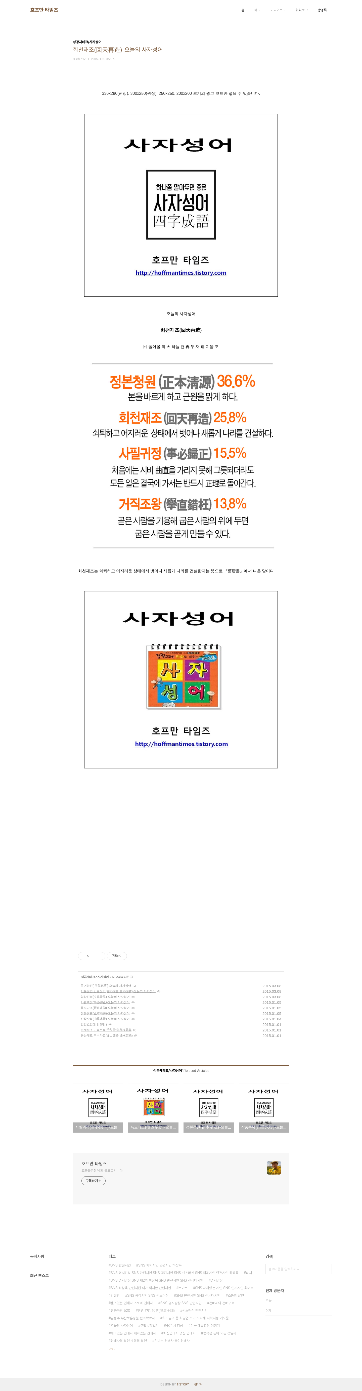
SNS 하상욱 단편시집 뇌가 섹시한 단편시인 (141, 1288)
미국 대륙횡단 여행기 (205, 1326)
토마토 (183, 1288)
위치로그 (302, 10)
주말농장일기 (149, 1326)
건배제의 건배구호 (221, 1303)
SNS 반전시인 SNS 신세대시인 (198, 1295)
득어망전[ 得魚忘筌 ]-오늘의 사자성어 (106, 985)
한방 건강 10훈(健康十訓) (156, 1311)
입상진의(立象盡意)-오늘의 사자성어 (105, 996)
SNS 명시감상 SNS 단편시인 (181, 1303)
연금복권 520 (120, 1311)
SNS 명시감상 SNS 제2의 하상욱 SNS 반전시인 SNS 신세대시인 (157, 1280)
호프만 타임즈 (44, 10)
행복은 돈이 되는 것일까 (219, 1333)
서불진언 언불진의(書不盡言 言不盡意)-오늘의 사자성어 (118, 991)
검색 (327, 1269)
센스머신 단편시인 (194, 1311)
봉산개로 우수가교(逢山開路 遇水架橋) (107, 1035)
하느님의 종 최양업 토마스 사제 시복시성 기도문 (195, 1318)
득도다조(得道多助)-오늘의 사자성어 (105, 1008)
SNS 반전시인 (121, 1265)
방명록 (322, 10)
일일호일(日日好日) (94, 1024)
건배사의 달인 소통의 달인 (129, 1341)
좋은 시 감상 (174, 1326)
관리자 (198, 1384)
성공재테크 (88, 977)
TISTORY (182, 1384)
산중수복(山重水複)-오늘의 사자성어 (105, 1019)
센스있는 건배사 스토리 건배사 (132, 1303)
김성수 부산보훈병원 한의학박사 (133, 1318)
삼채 (249, 1273)
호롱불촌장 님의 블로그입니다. (102, 1170)
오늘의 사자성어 (122, 1326)
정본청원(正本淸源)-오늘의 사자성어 (105, 1013)
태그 (257, 10)
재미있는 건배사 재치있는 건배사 (133, 1333)
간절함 (115, 1295)
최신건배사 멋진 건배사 (179, 1333)
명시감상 (217, 1280)
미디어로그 (278, 10)
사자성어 (103, 977)
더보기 (112, 1349)
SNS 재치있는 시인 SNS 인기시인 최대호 (224, 1288)
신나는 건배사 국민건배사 (172, 1341)
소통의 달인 (236, 1295)
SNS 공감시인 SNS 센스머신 (147, 1295)
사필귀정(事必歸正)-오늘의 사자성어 (105, 1002)
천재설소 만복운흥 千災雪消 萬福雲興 (106, 1030)
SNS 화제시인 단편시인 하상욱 (160, 1265)
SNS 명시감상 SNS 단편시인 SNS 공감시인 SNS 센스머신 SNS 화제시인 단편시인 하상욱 (174, 1273)
